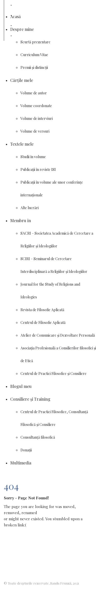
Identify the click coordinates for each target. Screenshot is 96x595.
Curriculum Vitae (34, 54)
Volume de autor (33, 93)
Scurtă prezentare (35, 42)
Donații (26, 450)
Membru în (20, 220)
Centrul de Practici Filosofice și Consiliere (53, 373)
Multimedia (20, 462)
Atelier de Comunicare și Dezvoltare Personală (57, 335)
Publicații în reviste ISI (38, 169)
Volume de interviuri (36, 118)
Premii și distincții (34, 67)
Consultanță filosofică (37, 437)
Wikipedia (21, 15)
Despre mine (22, 29)
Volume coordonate (36, 105)
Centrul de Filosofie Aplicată (43, 322)
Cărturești (22, 35)
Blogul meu (20, 386)
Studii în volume (33, 156)
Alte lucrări (29, 207)
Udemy (19, 25)
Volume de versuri (34, 131)
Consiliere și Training (30, 399)
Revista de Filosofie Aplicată (42, 309)
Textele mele (22, 144)
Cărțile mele (21, 80)
